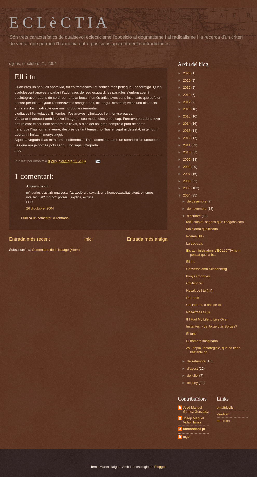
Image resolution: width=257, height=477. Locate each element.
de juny (193, 383)
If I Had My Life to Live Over (207, 319)
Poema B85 (195, 236)
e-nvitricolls (225, 407)
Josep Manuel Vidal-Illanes (193, 420)
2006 (187, 181)
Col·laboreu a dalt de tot (204, 305)
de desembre (197, 201)
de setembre (196, 361)
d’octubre (194, 216)
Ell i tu (190, 262)
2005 (187, 188)
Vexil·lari (223, 414)
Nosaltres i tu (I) (198, 312)
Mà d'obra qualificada (202, 229)
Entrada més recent (29, 239)
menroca (223, 421)
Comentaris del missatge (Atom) (56, 250)
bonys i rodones (198, 276)
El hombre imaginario (202, 341)
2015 (187, 116)
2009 (187, 159)
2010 (187, 152)
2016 (187, 109)
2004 (187, 195)
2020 (187, 80)
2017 (187, 102)
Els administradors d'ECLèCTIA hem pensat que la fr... (213, 252)
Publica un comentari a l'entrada (45, 218)
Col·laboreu (194, 283)
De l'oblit (192, 298)
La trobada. (194, 243)
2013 (187, 131)
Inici (88, 239)
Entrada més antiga (147, 239)
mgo (186, 437)
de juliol (193, 375)
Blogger (160, 467)
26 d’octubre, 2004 (40, 208)
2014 (187, 124)
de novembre (197, 209)
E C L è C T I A (58, 22)
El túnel (191, 334)
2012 (187, 138)
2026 (187, 73)
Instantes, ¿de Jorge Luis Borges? (211, 326)
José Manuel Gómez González (196, 409)
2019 (187, 87)
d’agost (193, 368)
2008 (187, 167)
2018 (187, 95)
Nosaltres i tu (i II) (199, 290)
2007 (187, 174)
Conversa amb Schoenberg (206, 269)
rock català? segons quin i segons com (215, 222)
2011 (187, 145)
